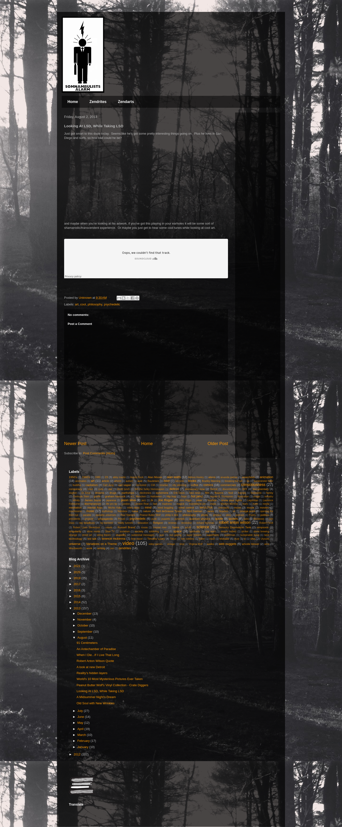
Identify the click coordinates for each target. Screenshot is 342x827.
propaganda (105, 518)
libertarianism (93, 503)
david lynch (123, 489)
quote (219, 518)
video (128, 543)
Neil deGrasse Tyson (169, 511)
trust (236, 539)
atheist (117, 481)
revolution (186, 523)
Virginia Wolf (196, 544)
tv (245, 539)
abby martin (119, 477)
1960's (86, 477)
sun (161, 534)
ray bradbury (87, 522)
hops (184, 496)
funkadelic (256, 493)
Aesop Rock (136, 477)
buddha (77, 485)
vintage (171, 544)
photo (204, 514)
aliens (212, 477)
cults (100, 489)
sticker (244, 531)
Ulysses (265, 539)
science (203, 527)
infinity (76, 500)
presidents (74, 519)
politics (265, 514)
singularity (75, 531)
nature (147, 511)
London (126, 504)
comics (208, 485)
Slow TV (110, 531)
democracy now (195, 488)
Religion (158, 522)
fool (230, 492)
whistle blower (250, 543)
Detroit (214, 489)
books (192, 481)
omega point (247, 511)
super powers (193, 535)
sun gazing (175, 535)
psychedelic (112, 304)
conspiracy (75, 488)
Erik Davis (179, 493)
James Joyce (93, 500)
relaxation (143, 523)
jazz (144, 500)
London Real (141, 504)
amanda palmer (229, 477)
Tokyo (173, 539)
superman (229, 535)
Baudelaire (153, 481)
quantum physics (199, 518)
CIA (153, 485)
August (82, 637)
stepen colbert (229, 531)
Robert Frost (266, 523)
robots (108, 527)
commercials (228, 484)
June (81, 717)
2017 (77, 584)
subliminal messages (143, 535)
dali (110, 489)
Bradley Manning (211, 481)
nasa (135, 511)
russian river (160, 527)
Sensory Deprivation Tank (234, 527)
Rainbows (258, 519)
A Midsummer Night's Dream (96, 697)
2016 (77, 590)
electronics (145, 493)
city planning (179, 485)
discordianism (230, 489)
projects (89, 519)
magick (180, 504)
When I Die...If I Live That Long (97, 655)
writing (101, 548)
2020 (77, 572)
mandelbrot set (197, 504)
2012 (77, 754)
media (266, 504)
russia (144, 527)
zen (112, 548)
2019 (77, 578)
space (177, 531)
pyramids (180, 519)
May (80, 722)
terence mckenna (113, 538)
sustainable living (249, 535)
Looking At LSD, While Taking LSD (100, 691)
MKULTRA (206, 507)
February (84, 741)
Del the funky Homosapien (149, 489)
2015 (77, 596)
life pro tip (111, 504)
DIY (244, 488)
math (255, 504)
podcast (240, 515)
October (83, 625)
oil (234, 511)
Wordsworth (75, 548)
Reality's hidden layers (91, 673)
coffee (194, 484)
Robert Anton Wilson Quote (95, 661)
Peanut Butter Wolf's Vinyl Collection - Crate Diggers (112, 685)
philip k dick (171, 515)
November (85, 619)
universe (75, 544)
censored (141, 485)
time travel (136, 539)
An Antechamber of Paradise (96, 649)
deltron (174, 489)
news (211, 511)
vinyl (181, 544)
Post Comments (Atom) (99, 453)
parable (87, 515)
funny (269, 492)
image (256, 496)
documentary (261, 488)
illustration (243, 496)
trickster (224, 538)
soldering (154, 531)
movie (250, 507)
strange (73, 535)
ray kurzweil (106, 523)
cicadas (164, 485)
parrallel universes (106, 515)
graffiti (97, 496)
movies (264, 507)
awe (140, 480)
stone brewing (261, 531)
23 (106, 477)
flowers (218, 492)
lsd (155, 503)
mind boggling (165, 507)
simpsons (262, 527)
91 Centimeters (86, 643)
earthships (128, 492)
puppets (165, 519)
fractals (242, 493)
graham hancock (115, 496)
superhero (212, 534)
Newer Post (75, 443)
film (207, 492)
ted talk (91, 538)
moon (237, 507)
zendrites (125, 548)
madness (167, 504)
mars (245, 504)
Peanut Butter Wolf (150, 515)
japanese (111, 500)
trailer (202, 539)
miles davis (133, 507)
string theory (104, 535)
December (85, 613)
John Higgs (185, 500)
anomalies (80, 481)
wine (266, 544)
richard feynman (205, 523)
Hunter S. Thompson (221, 496)
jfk (152, 500)
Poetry (252, 515)
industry (269, 496)
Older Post (218, 443)
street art (87, 535)
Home (72, 102)
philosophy (95, 304)
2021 (77, 566)
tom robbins (187, 539)
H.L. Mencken (138, 496)
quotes (233, 518)
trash (212, 539)
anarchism (248, 477)
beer (167, 481)
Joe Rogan (165, 500)
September (85, 631)
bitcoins (179, 481)
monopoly (223, 507)
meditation (75, 507)
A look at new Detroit (90, 667)
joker (199, 500)
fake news (194, 493)
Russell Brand (126, 527)
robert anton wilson (235, 522)
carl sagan (124, 484)
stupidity (121, 534)
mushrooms (75, 511)
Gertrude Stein (81, 496)
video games (155, 544)
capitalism (92, 484)
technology (75, 538)
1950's (73, 477)
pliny (228, 515)
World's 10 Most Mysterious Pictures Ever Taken (109, 679)
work (89, 548)
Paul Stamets (127, 515)
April (81, 729)
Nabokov (122, 511)
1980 (97, 477)
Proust (121, 519)
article (105, 480)
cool (83, 304)
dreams (99, 492)
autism (129, 481)
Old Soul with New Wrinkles (95, 703)
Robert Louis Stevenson (86, 527)
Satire (175, 527)
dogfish (73, 493)
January (83, 747)
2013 (77, 608)
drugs (112, 492)
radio (246, 519)
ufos (253, 538)
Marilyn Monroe (229, 504)
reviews (172, 523)
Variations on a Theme (101, 544)
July (80, 711)
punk (154, 519)
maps (213, 504)
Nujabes (223, 511)
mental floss (95, 507)
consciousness (253, 485)
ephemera (162, 492)
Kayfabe (212, 500)
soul (166, 531)
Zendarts (126, 102)
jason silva (128, 500)
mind (148, 507)
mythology (107, 511)
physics (217, 515)
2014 (77, 602)
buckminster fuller (263, 481)
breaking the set (233, 481)
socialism (125, 531)
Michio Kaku (115, 507)
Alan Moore (155, 477)
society (139, 531)
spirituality (194, 531)
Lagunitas (252, 500)
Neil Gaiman (194, 511)
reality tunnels (125, 523)
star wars (210, 531)
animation (266, 477)
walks (210, 543)
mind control (186, 507)
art (77, 304)
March (82, 735)
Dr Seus (85, 493)
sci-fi (188, 527)
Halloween (156, 496)
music (90, 511)
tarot (266, 535)
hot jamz (197, 496)
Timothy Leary (156, 538)
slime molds (93, 531)
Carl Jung (108, 485)
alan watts (174, 477)
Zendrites (97, 102)
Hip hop (171, 496)
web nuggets (228, 544)
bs (248, 481)
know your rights (231, 500)
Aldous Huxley (196, 477)
